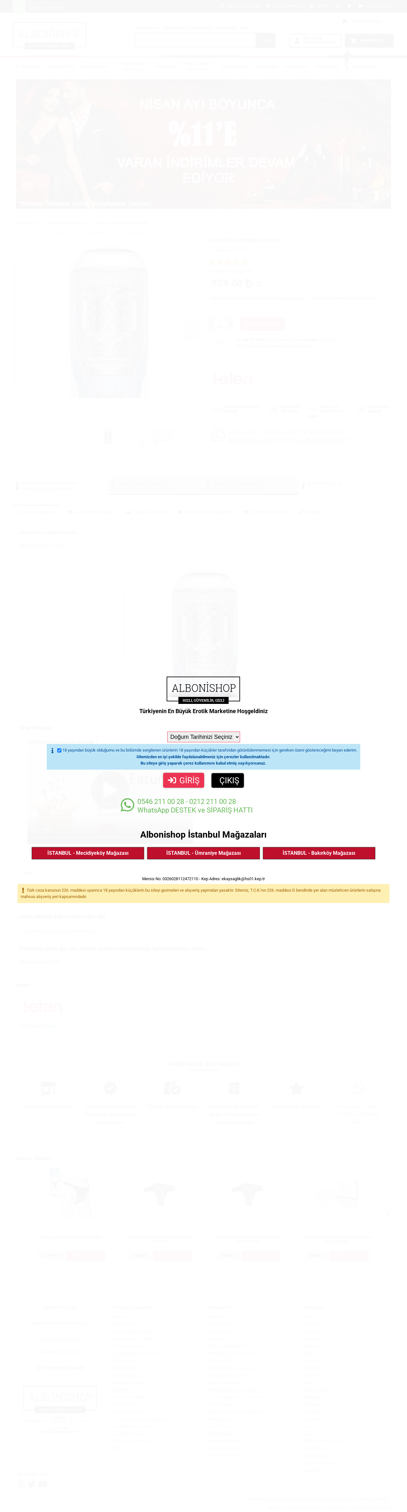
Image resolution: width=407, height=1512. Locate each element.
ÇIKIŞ (229, 780)
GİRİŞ (183, 780)
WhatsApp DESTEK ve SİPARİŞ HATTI (187, 805)
